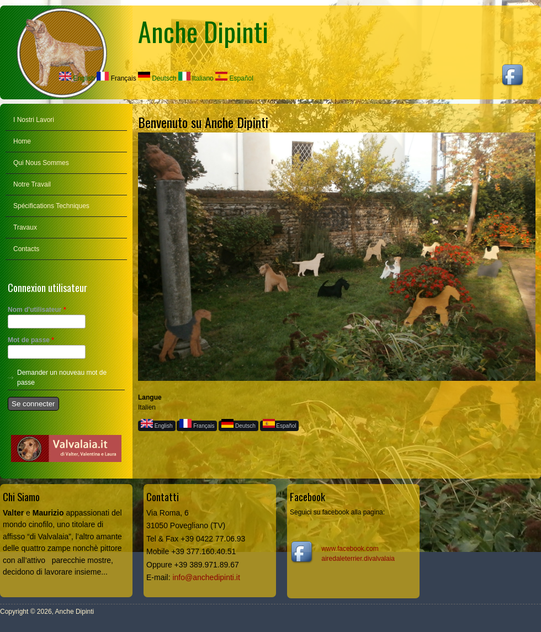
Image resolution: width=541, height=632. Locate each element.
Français (116, 78)
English (77, 78)
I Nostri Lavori (33, 120)
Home (22, 141)
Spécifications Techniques (51, 206)
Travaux (25, 227)
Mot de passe (31, 340)
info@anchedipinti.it (206, 577)
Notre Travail (32, 184)
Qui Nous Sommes (41, 163)
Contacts (26, 249)
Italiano (196, 78)
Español (234, 78)
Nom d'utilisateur (37, 310)
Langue (150, 397)
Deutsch (157, 78)
